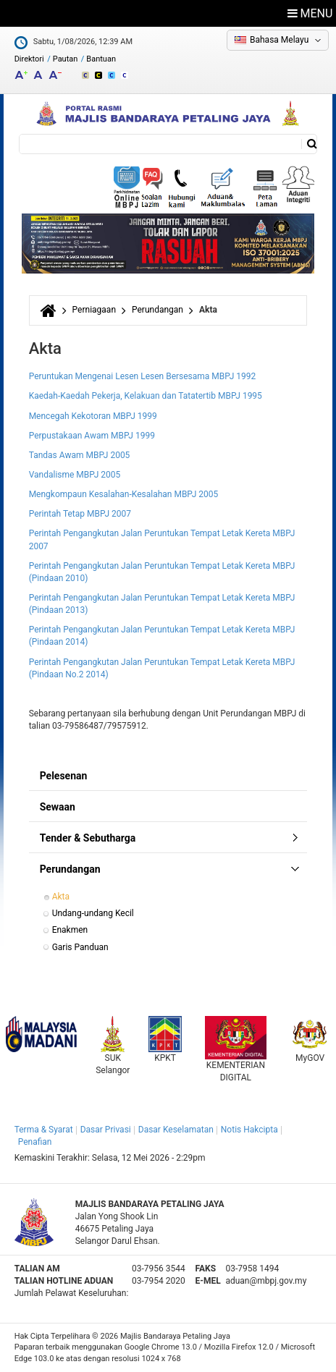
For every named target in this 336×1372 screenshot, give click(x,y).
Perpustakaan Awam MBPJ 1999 (92, 436)
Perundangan (157, 310)
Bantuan (101, 59)
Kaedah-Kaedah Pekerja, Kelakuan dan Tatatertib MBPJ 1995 (145, 396)
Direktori (29, 59)
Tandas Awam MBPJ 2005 (79, 455)
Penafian (35, 1142)
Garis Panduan (80, 947)
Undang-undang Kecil (93, 913)
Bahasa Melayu (279, 40)
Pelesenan (64, 776)
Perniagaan (94, 310)
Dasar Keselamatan (176, 1130)
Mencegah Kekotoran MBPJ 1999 (93, 416)
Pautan (65, 59)
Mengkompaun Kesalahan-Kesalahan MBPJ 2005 (124, 494)
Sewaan (57, 807)
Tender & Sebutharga (88, 838)
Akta (61, 897)
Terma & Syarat (43, 1130)
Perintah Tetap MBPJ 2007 (80, 514)
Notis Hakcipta (249, 1130)
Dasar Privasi (105, 1130)
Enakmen (70, 930)
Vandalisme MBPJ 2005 (75, 475)
